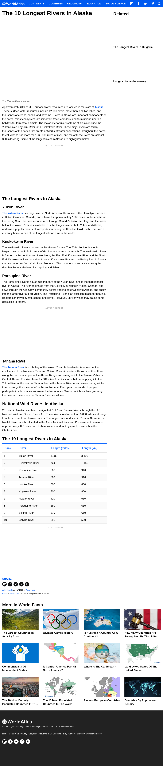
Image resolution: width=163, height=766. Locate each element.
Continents (36, 3)
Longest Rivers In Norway (129, 81)
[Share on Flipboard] (4, 584)
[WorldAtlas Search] (159, 3)
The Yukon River (12, 213)
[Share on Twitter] (15, 584)
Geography (75, 3)
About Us (43, 734)
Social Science (115, 3)
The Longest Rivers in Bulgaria (133, 47)
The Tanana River (13, 367)
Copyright (32, 734)
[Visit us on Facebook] (10, 741)
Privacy (23, 734)
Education (94, 3)
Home (5, 734)
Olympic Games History (58, 632)
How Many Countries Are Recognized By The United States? (141, 636)
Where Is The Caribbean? (100, 666)
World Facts (30, 590)
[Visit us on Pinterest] (22, 741)
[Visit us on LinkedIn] (28, 741)
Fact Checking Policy (57, 734)
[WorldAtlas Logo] (14, 3)
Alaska (99, 107)
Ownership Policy (93, 734)
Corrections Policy (76, 734)
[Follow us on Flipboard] (4, 741)
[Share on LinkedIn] (27, 584)
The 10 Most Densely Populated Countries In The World (19, 704)
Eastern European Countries (102, 700)
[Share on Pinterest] (21, 584)
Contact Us (14, 734)
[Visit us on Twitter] (16, 741)
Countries (56, 3)
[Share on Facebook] (10, 584)
